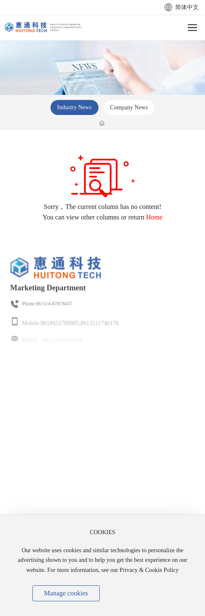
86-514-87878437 (54, 308)
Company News (129, 110)
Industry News (74, 110)
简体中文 (181, 8)
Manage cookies (66, 593)
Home (154, 217)
